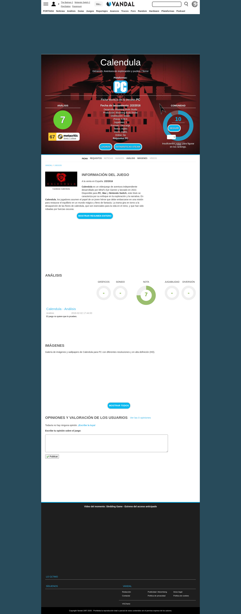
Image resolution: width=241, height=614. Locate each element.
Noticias (60, 11)
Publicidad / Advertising (157, 592)
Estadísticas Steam (128, 146)
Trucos (125, 11)
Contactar (126, 596)
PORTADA (48, 11)
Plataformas (167, 11)
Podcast (180, 11)
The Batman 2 (67, 2)
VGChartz (126, 604)
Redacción (126, 592)
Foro (133, 11)
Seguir (174, 128)
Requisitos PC (120, 138)
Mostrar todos (119, 405)
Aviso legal (177, 592)
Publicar (52, 456)
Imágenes (142, 158)
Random (142, 11)
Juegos (90, 11)
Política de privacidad (156, 596)
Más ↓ (98, 4)
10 (178, 119)
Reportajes (102, 11)
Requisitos (96, 158)
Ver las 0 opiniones (140, 417)
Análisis (71, 11)
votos (178, 145)
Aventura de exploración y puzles (122, 71)
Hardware (154, 11)
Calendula (120, 62)
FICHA (85, 159)
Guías (81, 11)
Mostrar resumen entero (95, 216)
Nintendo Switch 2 (82, 2)
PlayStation (66, 6)
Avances (114, 11)
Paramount (77, 6)
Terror (145, 71)
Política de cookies (181, 596)
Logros (105, 146)
